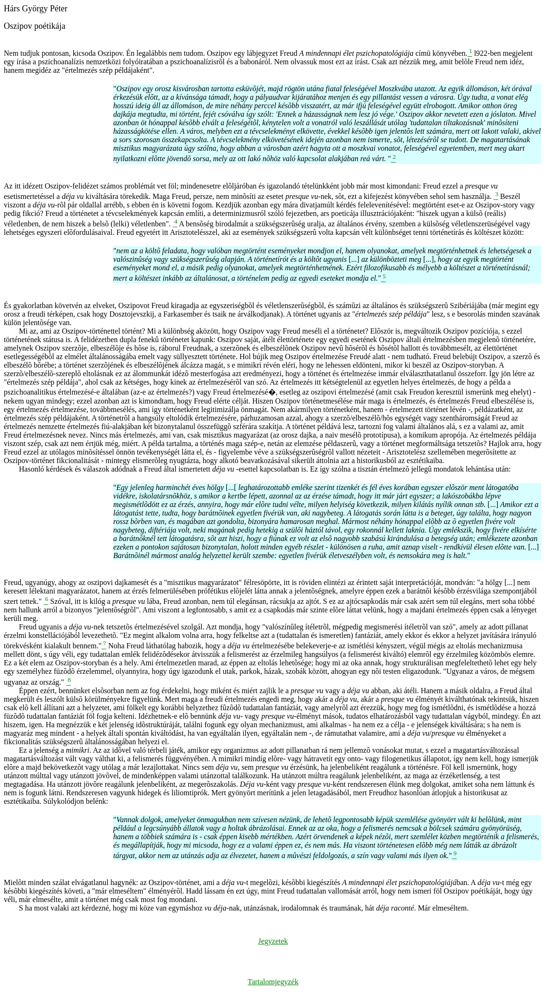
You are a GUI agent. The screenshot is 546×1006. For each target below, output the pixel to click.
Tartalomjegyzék (272, 982)
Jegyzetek (273, 941)
